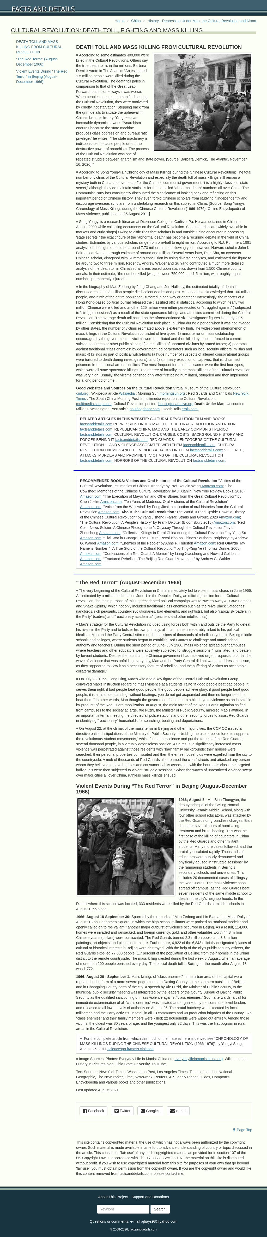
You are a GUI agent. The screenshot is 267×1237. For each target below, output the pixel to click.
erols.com (190, 409)
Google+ (150, 1111)
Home (119, 21)
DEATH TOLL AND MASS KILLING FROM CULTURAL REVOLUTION (39, 47)
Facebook (93, 1111)
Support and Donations (150, 1197)
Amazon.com (212, 486)
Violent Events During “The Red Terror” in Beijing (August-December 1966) (42, 76)
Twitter (122, 1111)
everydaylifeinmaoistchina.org (199, 1059)
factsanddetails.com (96, 424)
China (136, 21)
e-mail (178, 1111)
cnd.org (82, 393)
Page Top (242, 1130)
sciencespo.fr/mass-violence (130, 1049)
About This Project (113, 1197)
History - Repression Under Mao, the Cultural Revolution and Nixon (202, 21)
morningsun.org (172, 393)
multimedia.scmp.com (93, 404)
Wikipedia (127, 393)
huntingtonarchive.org (175, 404)
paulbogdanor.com (145, 409)
